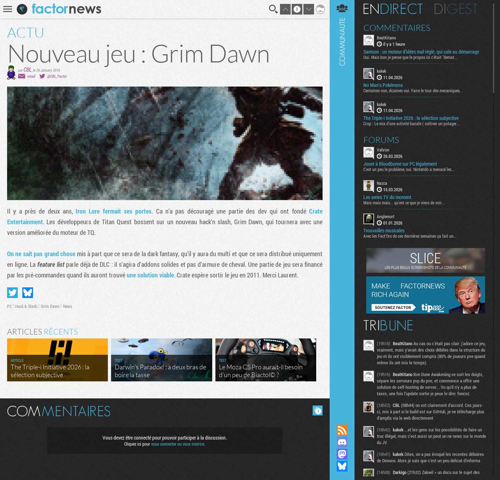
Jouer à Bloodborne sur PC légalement (400, 164)
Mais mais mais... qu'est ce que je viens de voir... (404, 202)
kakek (381, 71)
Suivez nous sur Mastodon (342, 454)
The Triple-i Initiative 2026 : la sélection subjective (410, 118)
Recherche (273, 9)
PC (9, 306)
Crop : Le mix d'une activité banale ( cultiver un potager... (411, 123)
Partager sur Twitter (12, 292)
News (67, 306)
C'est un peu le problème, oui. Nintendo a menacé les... (409, 169)
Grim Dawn (50, 306)
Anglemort (386, 216)
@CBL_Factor (57, 76)
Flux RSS (342, 430)
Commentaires (396, 27)
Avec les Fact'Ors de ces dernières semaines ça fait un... (410, 236)
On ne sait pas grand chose (41, 253)
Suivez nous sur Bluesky (342, 466)
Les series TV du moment (387, 197)
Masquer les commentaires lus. (318, 410)
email (31, 76)
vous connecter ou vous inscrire (177, 444)
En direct (393, 9)
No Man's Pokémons (383, 85)
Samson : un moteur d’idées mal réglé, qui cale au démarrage (421, 52)
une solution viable (150, 275)
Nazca (382, 183)
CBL (27, 69)
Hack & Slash (26, 306)
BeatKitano (386, 37)
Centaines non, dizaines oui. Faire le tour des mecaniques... (413, 90)
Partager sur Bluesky (27, 292)
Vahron (383, 150)
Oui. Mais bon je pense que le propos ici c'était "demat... (410, 57)
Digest (456, 9)
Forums (381, 139)
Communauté (342, 205)
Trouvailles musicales (384, 230)
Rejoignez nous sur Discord (342, 442)
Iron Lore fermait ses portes (114, 211)
